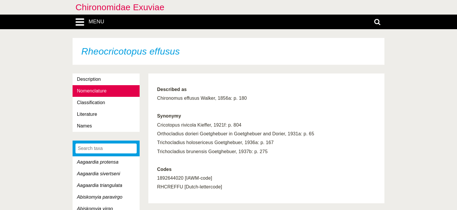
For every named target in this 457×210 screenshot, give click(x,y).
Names (84, 125)
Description (89, 79)
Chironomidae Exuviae (119, 7)
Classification (91, 102)
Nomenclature (92, 90)
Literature (87, 114)
